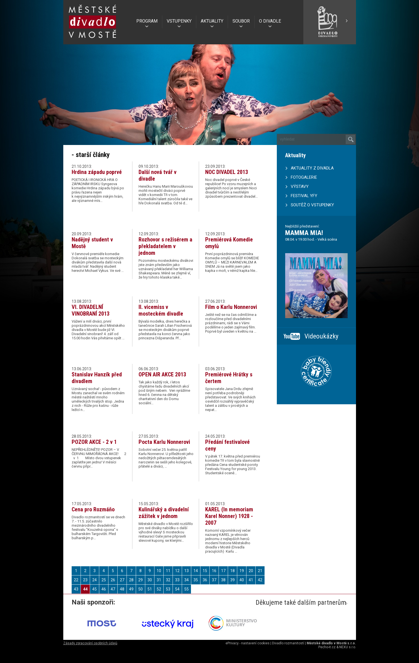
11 (168, 570)
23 (85, 580)
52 (159, 589)
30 (149, 580)
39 (232, 580)
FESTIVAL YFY (304, 195)
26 (113, 580)
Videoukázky (321, 336)
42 (260, 580)
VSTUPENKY (179, 21)
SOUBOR (241, 21)
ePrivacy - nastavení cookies (248, 643)
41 (251, 580)
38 (223, 580)
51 (149, 589)
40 (241, 580)
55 (186, 589)
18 (232, 570)
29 (140, 580)
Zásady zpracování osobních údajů (90, 643)
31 (159, 580)
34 (186, 580)
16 (214, 570)
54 (177, 589)
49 (131, 589)
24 (94, 580)
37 (214, 580)
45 (94, 589)
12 (177, 570)
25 (103, 580)
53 (168, 589)
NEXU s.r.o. (347, 647)
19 (241, 570)
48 (122, 589)
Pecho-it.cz (327, 647)
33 (177, 580)
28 (131, 580)
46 (103, 589)
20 (251, 570)
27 (122, 580)
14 (195, 570)
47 (113, 589)
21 (260, 570)
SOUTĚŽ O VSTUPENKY (312, 204)
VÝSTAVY (300, 186)
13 (186, 570)
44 (85, 589)
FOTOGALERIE (304, 177)
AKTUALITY (212, 21)
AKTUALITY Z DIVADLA (312, 168)
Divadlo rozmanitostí (288, 643)
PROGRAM (147, 21)
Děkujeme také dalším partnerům (301, 602)
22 (76, 580)
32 (168, 580)
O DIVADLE (270, 21)
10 (159, 570)
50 (140, 589)
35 (195, 580)
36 (205, 580)
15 (205, 570)
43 (76, 589)
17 (223, 570)
